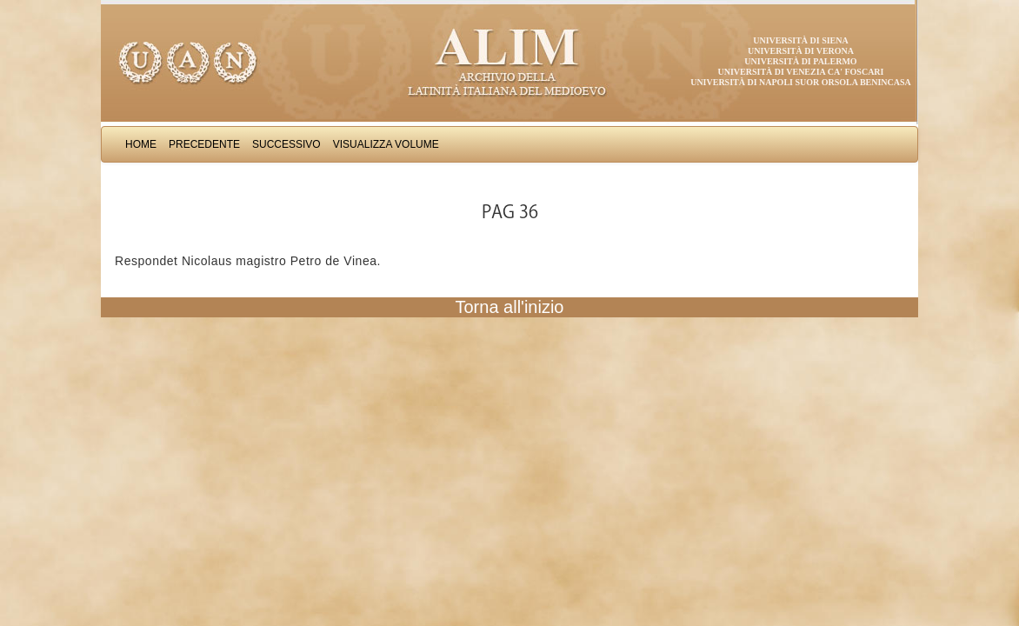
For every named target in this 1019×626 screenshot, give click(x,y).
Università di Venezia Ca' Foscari (801, 72)
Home (141, 144)
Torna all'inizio (510, 306)
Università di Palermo (800, 61)
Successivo (286, 144)
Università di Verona (801, 51)
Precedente (204, 144)
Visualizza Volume (386, 144)
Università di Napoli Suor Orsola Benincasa (800, 82)
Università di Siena (800, 40)
